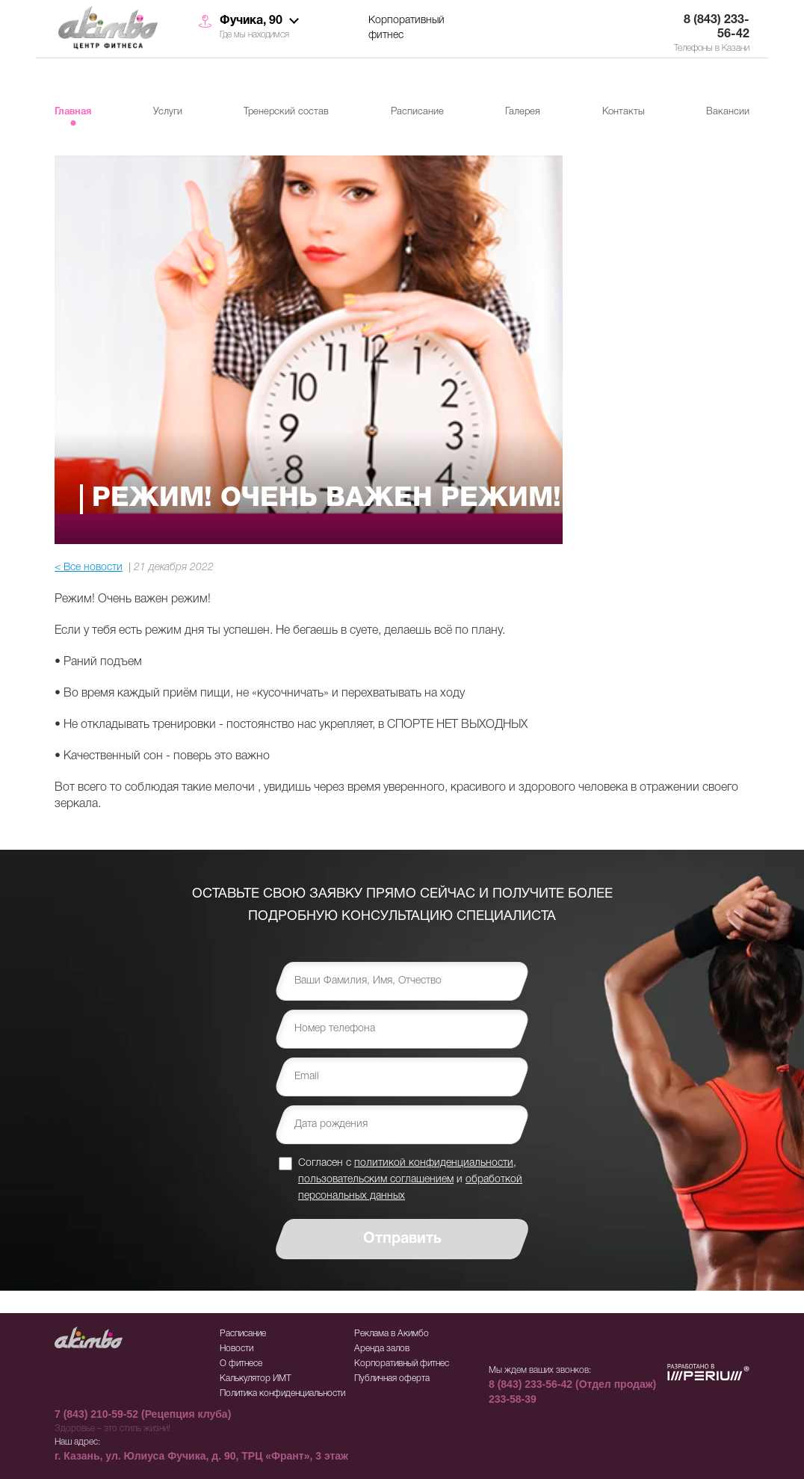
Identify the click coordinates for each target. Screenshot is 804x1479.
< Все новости (89, 567)
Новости (236, 1348)
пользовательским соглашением (376, 1180)
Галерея (522, 112)
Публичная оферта (392, 1378)
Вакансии (727, 112)
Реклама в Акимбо (391, 1334)
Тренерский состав (286, 112)
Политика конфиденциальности (282, 1393)
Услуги (167, 112)
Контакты (623, 112)
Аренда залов (381, 1348)
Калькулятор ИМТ (255, 1378)
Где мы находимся (254, 35)
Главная (73, 112)
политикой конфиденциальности (433, 1163)
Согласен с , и (410, 1179)
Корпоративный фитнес (406, 28)
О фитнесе (241, 1363)
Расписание (417, 112)
